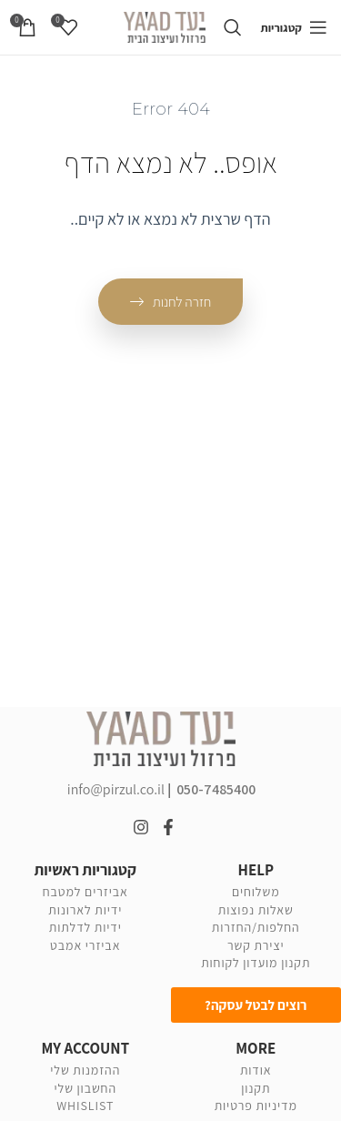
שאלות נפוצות (256, 910)
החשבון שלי (85, 1088)
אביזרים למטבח (85, 892)
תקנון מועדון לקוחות (255, 962)
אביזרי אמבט (85, 945)
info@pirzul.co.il (117, 789)
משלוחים (256, 892)
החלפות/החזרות (256, 927)
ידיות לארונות (85, 910)
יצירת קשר (256, 945)
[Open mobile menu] (293, 27)
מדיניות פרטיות (256, 1105)
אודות (256, 1070)
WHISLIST (85, 1105)
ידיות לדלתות (85, 927)
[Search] (233, 27)
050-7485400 (216, 789)
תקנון (255, 1088)
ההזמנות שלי (85, 1070)
